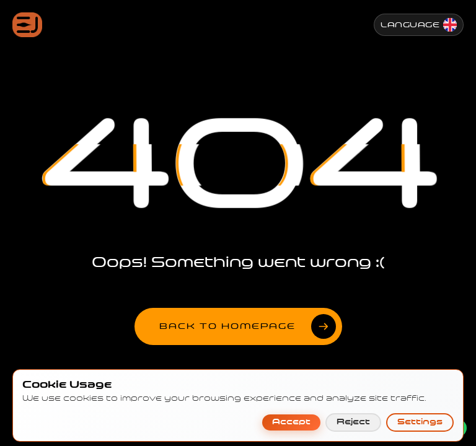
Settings (420, 432)
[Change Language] (419, 25)
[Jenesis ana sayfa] (27, 24)
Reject (353, 432)
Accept (291, 432)
